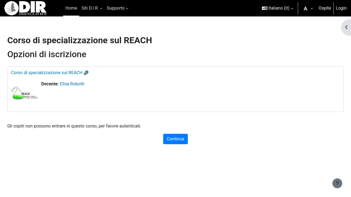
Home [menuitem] (71, 8)
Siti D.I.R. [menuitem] (90, 8)
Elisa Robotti (84, 83)
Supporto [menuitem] (115, 8)
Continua (175, 138)
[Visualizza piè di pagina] (337, 183)
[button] (277, 8)
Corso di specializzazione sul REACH (59, 72)
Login (341, 8)
